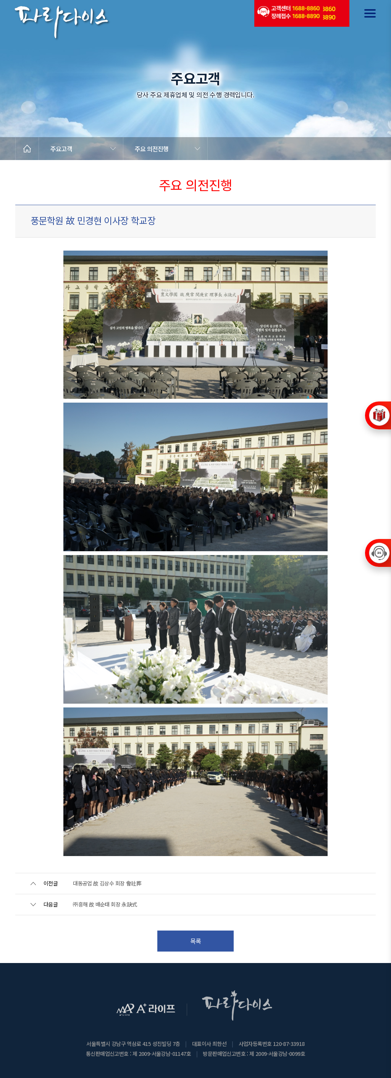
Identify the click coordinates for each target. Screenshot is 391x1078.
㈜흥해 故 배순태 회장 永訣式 (105, 904)
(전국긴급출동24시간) (288, 13)
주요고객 (61, 148)
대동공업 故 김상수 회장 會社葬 (107, 883)
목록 (195, 940)
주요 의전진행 (151, 148)
